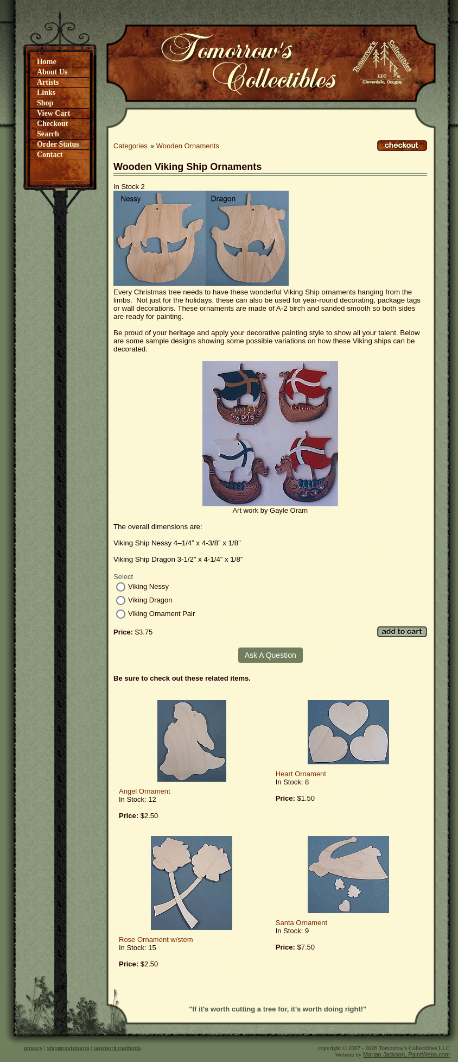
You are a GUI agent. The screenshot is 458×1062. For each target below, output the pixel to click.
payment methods (117, 1048)
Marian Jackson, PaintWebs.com (406, 1054)
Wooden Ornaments (187, 146)
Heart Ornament (301, 774)
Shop (45, 103)
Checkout (52, 124)
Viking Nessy (148, 586)
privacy (33, 1048)
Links (46, 93)
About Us (52, 72)
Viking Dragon (150, 600)
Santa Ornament (301, 923)
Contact (49, 154)
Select (123, 577)
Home (46, 62)
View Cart (53, 113)
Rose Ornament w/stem (156, 939)
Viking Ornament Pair (161, 613)
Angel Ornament (144, 791)
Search (48, 134)
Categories (130, 146)
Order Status (58, 144)
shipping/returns (68, 1048)
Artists (48, 82)
